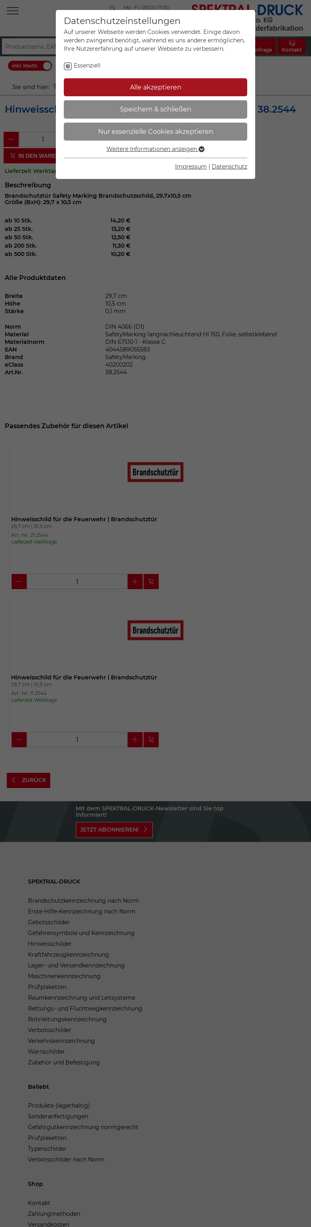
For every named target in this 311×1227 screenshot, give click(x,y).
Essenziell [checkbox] (87, 65)
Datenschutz (229, 166)
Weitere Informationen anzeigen (155, 149)
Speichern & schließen (155, 109)
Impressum (191, 166)
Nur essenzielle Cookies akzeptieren (155, 131)
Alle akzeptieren (155, 87)
